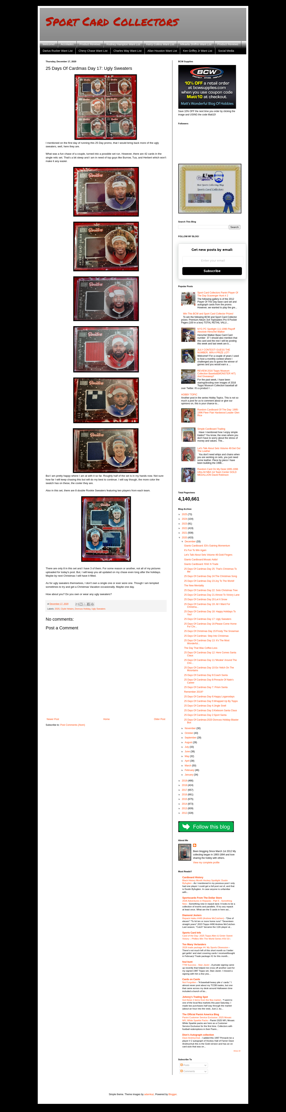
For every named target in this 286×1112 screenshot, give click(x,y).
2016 (185, 794)
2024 (185, 519)
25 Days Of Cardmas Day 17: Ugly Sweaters (207, 619)
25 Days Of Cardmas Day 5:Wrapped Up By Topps (211, 701)
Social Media (226, 50)
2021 (185, 532)
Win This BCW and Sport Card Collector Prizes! (208, 313)
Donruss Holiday (82, 609)
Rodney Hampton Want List (123, 44)
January (189, 774)
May (187, 756)
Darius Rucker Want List (57, 50)
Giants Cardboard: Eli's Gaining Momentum (207, 545)
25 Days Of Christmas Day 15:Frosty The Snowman (211, 631)
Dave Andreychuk (191, 1038)
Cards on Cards (191, 979)
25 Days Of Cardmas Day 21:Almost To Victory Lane (212, 594)
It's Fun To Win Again (195, 550)
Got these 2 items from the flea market (201, 1000)
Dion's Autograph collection (198, 1034)
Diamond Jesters (192, 915)
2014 (185, 803)
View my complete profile (206, 862)
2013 (185, 808)
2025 (185, 514)
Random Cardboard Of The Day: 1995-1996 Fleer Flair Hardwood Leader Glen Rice (218, 412)
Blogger (172, 1094)
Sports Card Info (191, 932)
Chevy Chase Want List (92, 50)
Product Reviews (90, 44)
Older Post (159, 719)
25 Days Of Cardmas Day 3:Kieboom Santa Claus (210, 710)
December (190, 541)
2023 (185, 523)
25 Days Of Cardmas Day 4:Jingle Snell (205, 705)
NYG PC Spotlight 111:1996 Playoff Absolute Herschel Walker (216, 330)
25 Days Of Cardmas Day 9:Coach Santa (206, 675)
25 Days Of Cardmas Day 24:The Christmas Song (210, 576)
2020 (57, 609)
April (187, 760)
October (189, 733)
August (189, 742)
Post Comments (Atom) (72, 725)
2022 (185, 528)
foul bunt (187, 962)
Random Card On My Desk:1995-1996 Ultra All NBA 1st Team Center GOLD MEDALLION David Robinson (217, 472)
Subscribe (212, 271)
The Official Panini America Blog (200, 1014)
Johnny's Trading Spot (195, 997)
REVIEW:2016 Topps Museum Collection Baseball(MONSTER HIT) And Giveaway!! (216, 373)
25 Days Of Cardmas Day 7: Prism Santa (206, 687)
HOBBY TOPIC (189, 394)
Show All (236, 1051)
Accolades (67, 44)
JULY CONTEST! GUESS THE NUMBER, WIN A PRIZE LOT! (213, 351)
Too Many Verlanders (194, 944)
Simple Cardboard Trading (211, 429)
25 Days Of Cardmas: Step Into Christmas (206, 636)
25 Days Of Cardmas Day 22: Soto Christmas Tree (211, 590)
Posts (184, 1065)
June (187, 751)
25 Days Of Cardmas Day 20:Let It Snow (205, 599)
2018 (185, 785)
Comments (187, 1071)
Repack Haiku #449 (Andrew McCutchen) (203, 918)
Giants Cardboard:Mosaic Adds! (201, 559)
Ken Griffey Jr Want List (197, 50)
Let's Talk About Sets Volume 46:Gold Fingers (208, 554)
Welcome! (49, 44)
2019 (185, 780)
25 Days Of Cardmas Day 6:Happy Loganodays (209, 696)
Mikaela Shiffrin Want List (195, 44)
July (187, 747)
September (191, 737)
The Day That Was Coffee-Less (200, 648)
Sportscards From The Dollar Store (202, 897)
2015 (185, 799)
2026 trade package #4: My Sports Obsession (205, 947)
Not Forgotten (189, 982)
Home (106, 719)
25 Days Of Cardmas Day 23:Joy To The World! (209, 581)
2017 (185, 790)
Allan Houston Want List (162, 50)
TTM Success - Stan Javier (196, 965)
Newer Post (53, 719)
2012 (185, 813)
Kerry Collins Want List (160, 44)
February (190, 770)
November (190, 728)
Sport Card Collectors (112, 21)
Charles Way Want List (127, 50)
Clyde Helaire (67, 609)
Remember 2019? (193, 691)
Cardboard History (192, 877)
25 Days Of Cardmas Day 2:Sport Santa (205, 715)
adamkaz (149, 1094)
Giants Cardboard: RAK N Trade (201, 564)
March (188, 765)
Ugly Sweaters (98, 609)
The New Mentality (194, 585)
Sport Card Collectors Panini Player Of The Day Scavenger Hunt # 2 (217, 294)
